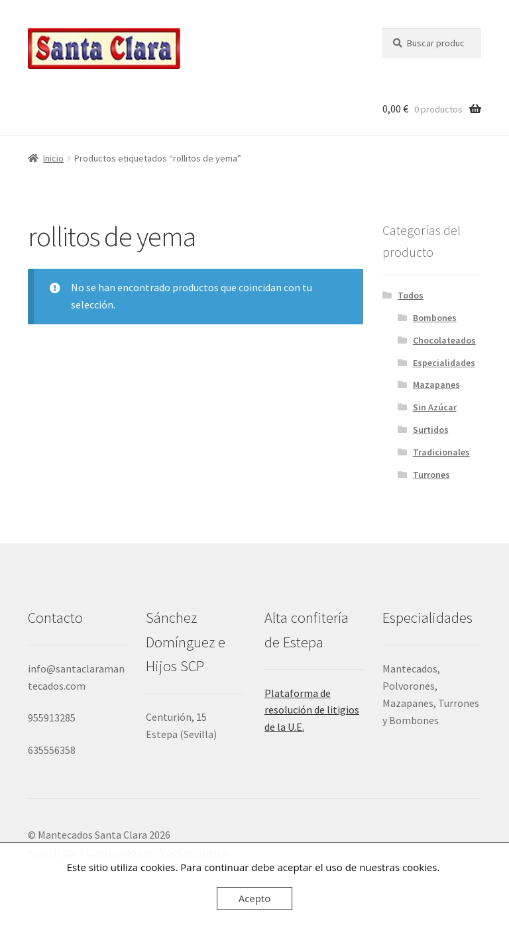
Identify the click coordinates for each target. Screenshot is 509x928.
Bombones (435, 318)
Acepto (255, 898)
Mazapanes (436, 385)
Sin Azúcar (435, 407)
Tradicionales (441, 452)
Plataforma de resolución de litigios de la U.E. (311, 710)
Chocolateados (444, 340)
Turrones (431, 475)
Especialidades (444, 363)
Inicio (53, 158)
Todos (411, 295)
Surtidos (431, 430)
